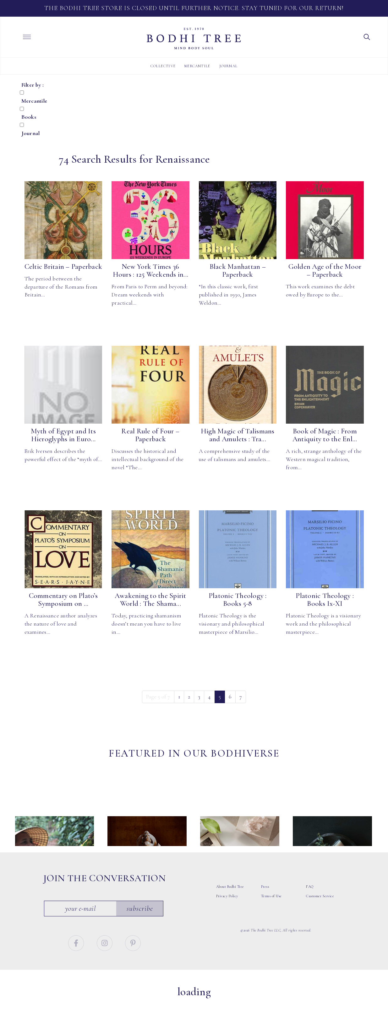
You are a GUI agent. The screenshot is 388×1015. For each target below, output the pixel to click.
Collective (163, 66)
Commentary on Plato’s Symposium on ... (63, 599)
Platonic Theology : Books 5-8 (238, 599)
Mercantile (197, 66)
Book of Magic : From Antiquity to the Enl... (324, 435)
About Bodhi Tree (230, 903)
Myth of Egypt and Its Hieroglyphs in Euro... (63, 435)
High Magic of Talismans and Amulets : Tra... (238, 435)
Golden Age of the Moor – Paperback (325, 270)
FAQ (310, 903)
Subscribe (140, 924)
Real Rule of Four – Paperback (150, 435)
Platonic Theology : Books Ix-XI (325, 599)
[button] (367, 36)
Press (265, 903)
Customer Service (320, 912)
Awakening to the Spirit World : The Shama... (150, 599)
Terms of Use (271, 912)
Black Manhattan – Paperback (238, 270)
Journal (228, 66)
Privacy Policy (227, 912)
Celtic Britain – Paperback (63, 266)
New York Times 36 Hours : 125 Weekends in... (151, 270)
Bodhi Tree (194, 38)
